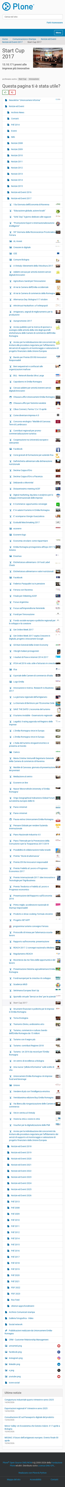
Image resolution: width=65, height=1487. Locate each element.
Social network (15, 1324)
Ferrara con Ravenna (36, 589)
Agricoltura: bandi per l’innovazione (36, 281)
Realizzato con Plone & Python (33, 1473)
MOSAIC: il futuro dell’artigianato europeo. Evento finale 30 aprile (31, 1439)
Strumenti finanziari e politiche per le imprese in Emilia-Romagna (34, 1010)
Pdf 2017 (15, 1257)
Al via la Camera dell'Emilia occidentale (36, 288)
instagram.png (34, 1358)
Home (5, 39)
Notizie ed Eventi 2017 (12, 42)
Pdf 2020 (15, 1275)
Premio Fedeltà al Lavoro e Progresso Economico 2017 (34, 869)
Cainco (36, 752)
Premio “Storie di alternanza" (36, 856)
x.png (34, 1370)
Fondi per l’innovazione (36, 614)
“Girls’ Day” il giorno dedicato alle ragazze (36, 216)
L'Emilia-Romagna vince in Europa (36, 730)
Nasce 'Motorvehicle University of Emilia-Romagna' (34, 790)
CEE (36, 254)
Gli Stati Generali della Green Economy (36, 645)
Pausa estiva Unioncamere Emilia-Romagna (36, 820)
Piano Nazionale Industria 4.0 (36, 834)
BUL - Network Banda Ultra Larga (36, 375)
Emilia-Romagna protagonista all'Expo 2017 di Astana (34, 548)
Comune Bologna (36, 260)
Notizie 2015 (17, 186)
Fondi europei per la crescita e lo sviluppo (36, 978)
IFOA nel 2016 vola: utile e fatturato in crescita (36, 663)
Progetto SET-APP (36, 920)
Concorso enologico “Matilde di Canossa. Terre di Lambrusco (34, 423)
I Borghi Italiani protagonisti (36, 652)
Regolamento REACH (36, 953)
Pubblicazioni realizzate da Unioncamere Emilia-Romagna (29, 1332)
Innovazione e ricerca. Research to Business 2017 (34, 689)
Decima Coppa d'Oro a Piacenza (36, 476)
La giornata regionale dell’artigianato (36, 697)
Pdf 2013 (15, 1201)
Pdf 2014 (15, 125)
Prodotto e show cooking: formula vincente (36, 914)
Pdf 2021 (15, 1281)
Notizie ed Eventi (48, 39)
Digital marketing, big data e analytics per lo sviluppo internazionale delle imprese (34, 496)
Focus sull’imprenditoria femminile (36, 608)
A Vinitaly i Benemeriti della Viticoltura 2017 (36, 265)
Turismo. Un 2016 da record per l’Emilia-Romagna (34, 1053)
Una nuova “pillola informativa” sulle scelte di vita (34, 1068)
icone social (14, 1382)
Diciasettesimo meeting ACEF (36, 488)
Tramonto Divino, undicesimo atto (36, 1024)
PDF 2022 (15, 1287)
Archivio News (17, 112)
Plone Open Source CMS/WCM (17, 1462)
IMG (13, 137)
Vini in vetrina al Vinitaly (36, 1112)
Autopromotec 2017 (36, 321)
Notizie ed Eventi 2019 (21, 1152)
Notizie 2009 (17, 149)
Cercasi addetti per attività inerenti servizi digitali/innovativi (34, 389)
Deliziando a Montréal (36, 483)
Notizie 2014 (17, 180)
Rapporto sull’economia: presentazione (36, 941)
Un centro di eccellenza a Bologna (36, 1060)
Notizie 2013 (17, 174)
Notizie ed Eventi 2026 (21, 1195)
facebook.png (34, 1352)
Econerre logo (36, 535)
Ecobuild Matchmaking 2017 (36, 522)
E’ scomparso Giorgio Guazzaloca (36, 516)
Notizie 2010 (17, 155)
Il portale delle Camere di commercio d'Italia (36, 675)
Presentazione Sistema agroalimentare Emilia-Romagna (34, 970)
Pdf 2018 (15, 1263)
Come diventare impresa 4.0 (36, 415)
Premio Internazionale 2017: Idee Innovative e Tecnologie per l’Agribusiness (34, 879)
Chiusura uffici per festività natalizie (36, 403)
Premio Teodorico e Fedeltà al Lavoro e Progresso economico (34, 888)
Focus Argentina (36, 603)
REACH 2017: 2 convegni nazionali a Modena (36, 948)
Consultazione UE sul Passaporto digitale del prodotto (29, 1417)
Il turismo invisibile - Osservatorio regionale (36, 715)
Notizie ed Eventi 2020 (21, 1158)
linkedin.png (34, 1364)
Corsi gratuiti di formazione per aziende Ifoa (36, 456)
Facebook (36, 449)
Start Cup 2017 (36, 1002)
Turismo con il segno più (36, 1039)
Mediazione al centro (36, 777)
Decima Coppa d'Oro (36, 470)
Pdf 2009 (15, 1214)
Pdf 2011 (15, 1226)
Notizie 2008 (17, 143)
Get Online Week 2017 (36, 630)
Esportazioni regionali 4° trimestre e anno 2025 (26, 1408)
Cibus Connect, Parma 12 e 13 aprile (36, 409)
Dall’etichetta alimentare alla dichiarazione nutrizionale (34, 462)
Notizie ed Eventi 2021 (21, 1165)
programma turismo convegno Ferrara (28, 926)
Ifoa (36, 669)
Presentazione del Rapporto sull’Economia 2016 (34, 897)
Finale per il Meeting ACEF (36, 595)
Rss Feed (15, 1300)
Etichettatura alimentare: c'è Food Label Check (34, 563)
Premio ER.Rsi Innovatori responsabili (36, 862)
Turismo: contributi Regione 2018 (36, 1045)
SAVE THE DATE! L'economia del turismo (36, 710)
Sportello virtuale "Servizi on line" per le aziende (36, 996)
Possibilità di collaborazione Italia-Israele (36, 850)
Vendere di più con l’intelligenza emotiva (36, 1092)
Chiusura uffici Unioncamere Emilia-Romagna (36, 397)
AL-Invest (36, 241)
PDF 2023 (15, 1293)
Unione (36, 1085)
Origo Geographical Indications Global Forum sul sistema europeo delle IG (34, 799)
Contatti (15, 118)
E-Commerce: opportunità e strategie (36, 505)
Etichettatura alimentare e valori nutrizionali (36, 571)
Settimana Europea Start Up (36, 990)
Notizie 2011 (17, 161)
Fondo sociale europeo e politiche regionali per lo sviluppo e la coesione (34, 622)
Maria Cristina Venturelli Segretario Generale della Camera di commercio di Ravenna (34, 759)
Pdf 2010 (15, 1220)
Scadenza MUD (36, 985)
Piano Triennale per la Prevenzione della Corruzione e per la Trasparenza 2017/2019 (34, 842)
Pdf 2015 (15, 1244)
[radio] (5, 92)
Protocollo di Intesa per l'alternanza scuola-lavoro (34, 934)
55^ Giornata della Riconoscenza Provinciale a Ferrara (34, 233)
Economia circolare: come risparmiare (36, 540)
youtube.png (34, 1376)
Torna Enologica (36, 1018)
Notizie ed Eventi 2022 (21, 1171)
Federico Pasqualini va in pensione (36, 584)
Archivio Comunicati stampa (21, 1312)
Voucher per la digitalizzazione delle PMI (36, 1125)
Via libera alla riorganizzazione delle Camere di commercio (34, 1105)
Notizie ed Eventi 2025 (21, 1189)
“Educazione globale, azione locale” (36, 211)
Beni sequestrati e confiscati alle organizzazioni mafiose (34, 368)
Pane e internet (36, 807)
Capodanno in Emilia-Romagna (36, 381)
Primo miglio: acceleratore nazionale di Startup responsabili (34, 906)
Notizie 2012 (17, 168)
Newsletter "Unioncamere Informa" (34, 100)
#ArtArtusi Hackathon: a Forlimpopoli (36, 305)
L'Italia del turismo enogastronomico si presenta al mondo (34, 744)
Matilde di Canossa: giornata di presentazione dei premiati (34, 769)
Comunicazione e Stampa (24, 39)
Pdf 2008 (15, 1208)
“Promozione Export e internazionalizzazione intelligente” (34, 224)
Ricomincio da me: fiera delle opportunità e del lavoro (34, 961)
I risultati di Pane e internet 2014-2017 (36, 657)
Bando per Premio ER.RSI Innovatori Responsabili (34, 358)
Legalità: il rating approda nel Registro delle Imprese (34, 723)
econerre (36, 528)
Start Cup (22, 79)
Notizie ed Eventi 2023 (21, 1177)
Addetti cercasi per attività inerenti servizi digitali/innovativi (34, 273)
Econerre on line (20, 782)
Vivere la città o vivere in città (36, 1119)
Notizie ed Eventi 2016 (21, 192)
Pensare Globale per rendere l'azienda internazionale (34, 827)
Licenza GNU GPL (46, 1465)
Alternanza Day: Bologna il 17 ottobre (36, 299)
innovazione (34, 79)
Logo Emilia (36, 681)
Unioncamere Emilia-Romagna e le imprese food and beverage (34, 1077)
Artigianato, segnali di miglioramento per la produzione (34, 313)
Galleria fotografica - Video (20, 1318)
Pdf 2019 (15, 1269)
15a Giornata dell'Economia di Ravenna (36, 204)
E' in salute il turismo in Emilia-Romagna (36, 510)
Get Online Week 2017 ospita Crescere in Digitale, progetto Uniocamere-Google (34, 637)
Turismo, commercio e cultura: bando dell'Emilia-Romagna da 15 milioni (34, 1032)
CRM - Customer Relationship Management (28, 1339)
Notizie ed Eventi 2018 (21, 1146)
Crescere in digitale (36, 247)
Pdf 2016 (15, 1251)
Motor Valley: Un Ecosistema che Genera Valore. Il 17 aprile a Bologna (32, 1427)
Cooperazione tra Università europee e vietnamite (34, 441)
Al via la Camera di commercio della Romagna (36, 293)
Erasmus (36, 556)
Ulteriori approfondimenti (22, 1306)
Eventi (14, 131)
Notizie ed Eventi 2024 (21, 1183)
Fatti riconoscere (55, 22)
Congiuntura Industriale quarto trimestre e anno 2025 (29, 1400)
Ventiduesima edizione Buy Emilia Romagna (36, 1097)
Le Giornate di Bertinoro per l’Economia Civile (36, 704)
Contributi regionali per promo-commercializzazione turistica (34, 432)
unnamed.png (34, 1345)
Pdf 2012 (15, 1232)
